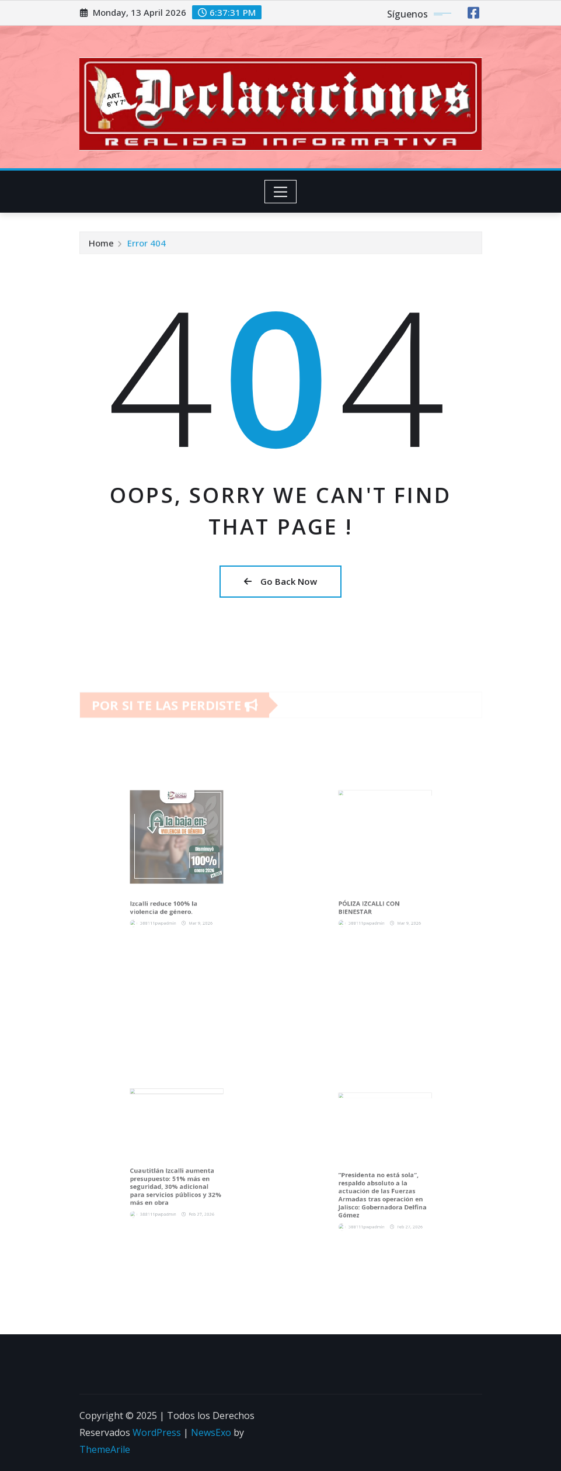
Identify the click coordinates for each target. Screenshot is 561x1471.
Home (101, 246)
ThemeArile (104, 1449)
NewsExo (211, 1432)
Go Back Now (280, 581)
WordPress (157, 1432)
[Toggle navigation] (280, 191)
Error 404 (146, 246)
